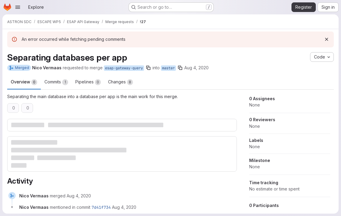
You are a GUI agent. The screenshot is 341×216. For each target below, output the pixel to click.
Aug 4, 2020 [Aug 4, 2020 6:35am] (196, 67)
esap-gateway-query (124, 68)
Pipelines (88, 82)
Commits (56, 82)
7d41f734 (101, 207)
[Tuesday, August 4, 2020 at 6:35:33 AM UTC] (124, 207)
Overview (24, 82)
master (168, 68)
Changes (120, 82)
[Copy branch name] (148, 67)
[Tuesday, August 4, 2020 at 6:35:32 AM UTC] (79, 195)
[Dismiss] (326, 39)
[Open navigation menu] (18, 7)
